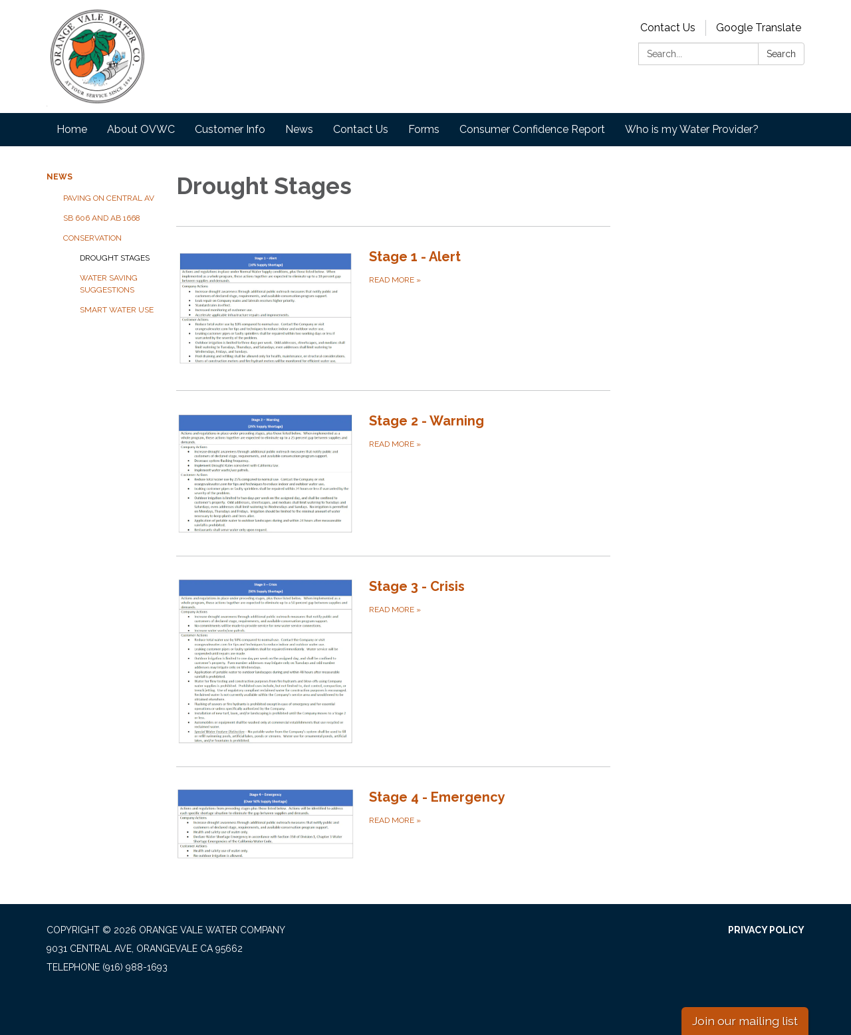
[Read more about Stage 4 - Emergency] (393, 823)
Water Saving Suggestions (109, 283)
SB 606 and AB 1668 (101, 218)
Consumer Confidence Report (532, 129)
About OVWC (141, 129)
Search (781, 54)
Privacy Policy (766, 930)
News (299, 129)
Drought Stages (115, 258)
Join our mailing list (745, 1021)
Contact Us (667, 27)
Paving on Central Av (108, 198)
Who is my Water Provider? (692, 129)
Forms (423, 129)
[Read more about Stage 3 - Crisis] (393, 661)
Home (72, 129)
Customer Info (230, 129)
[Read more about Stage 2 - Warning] (393, 473)
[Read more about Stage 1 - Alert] (393, 308)
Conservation (92, 238)
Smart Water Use (117, 309)
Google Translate (758, 27)
